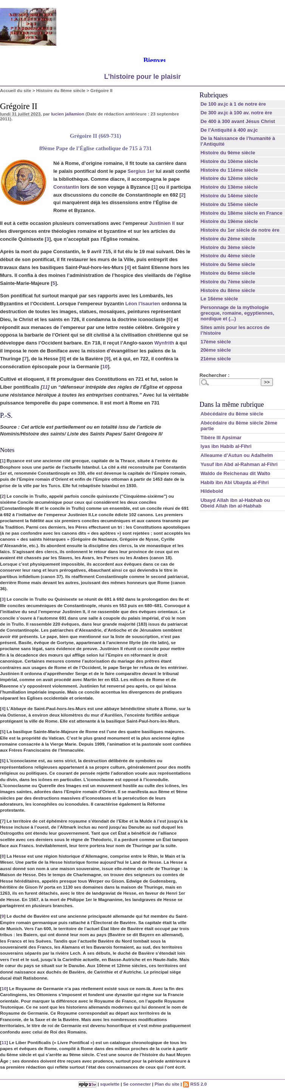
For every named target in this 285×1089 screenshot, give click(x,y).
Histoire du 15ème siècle (229, 204)
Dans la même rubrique (232, 404)
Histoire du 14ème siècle (229, 195)
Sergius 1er (140, 171)
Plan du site (167, 1083)
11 (45, 387)
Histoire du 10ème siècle (229, 161)
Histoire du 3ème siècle (227, 247)
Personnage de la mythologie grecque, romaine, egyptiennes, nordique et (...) (237, 313)
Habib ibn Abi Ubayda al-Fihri (234, 482)
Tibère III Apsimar (220, 437)
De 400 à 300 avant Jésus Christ (237, 121)
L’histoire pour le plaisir (142, 76)
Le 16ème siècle (219, 298)
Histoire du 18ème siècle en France (241, 213)
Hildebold (211, 491)
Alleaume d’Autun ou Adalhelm (236, 455)
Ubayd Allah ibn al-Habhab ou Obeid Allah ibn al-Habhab (235, 503)
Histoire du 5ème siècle (227, 264)
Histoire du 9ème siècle (227, 152)
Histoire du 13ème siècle (229, 187)
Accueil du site (15, 90)
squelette (109, 1083)
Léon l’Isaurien (142, 303)
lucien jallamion (67, 113)
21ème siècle (215, 358)
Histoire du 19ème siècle (229, 221)
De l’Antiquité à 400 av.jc (228, 130)
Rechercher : (214, 375)
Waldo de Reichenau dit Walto (235, 473)
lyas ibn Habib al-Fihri (225, 446)
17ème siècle (215, 342)
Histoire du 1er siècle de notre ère (239, 230)
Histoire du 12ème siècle (229, 178)
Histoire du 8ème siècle (60, 90)
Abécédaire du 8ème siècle (231, 414)
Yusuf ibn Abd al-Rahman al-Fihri (238, 464)
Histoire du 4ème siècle (227, 255)
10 (104, 366)
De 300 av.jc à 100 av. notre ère (236, 112)
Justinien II (162, 223)
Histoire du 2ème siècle (227, 238)
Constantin (66, 187)
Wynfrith (164, 343)
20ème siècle (215, 350)
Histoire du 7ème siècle (227, 282)
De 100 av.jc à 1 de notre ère (233, 104)
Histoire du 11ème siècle (229, 170)
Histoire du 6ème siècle (227, 273)
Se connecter (137, 1083)
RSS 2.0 (195, 1083)
